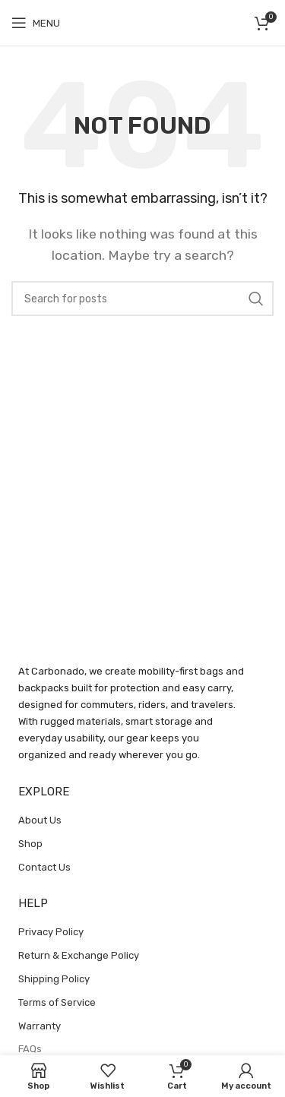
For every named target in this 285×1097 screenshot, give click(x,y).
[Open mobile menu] (36, 23)
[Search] (142, 298)
